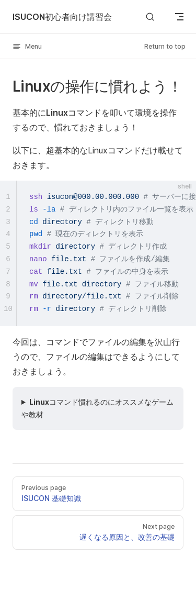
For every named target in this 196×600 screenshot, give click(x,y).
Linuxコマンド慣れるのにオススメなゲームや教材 (97, 408)
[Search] (150, 16)
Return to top (165, 46)
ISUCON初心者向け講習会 (62, 17)
